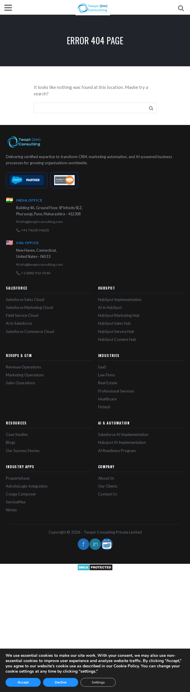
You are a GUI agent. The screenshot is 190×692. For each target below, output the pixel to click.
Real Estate (107, 382)
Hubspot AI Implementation (122, 442)
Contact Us (107, 494)
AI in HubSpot (110, 307)
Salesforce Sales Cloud (25, 299)
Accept (23, 682)
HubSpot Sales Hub (114, 323)
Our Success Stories (23, 450)
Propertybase (18, 478)
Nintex (11, 509)
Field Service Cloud (22, 315)
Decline (60, 682)
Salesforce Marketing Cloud (29, 307)
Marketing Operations (25, 375)
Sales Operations (20, 382)
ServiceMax (16, 502)
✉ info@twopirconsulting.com (39, 221)
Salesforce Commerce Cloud (30, 331)
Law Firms (106, 375)
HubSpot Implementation (119, 299)
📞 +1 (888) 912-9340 (33, 273)
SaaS (102, 367)
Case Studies (17, 434)
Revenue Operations (23, 367)
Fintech (104, 407)
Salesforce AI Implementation (123, 434)
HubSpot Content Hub (117, 339)
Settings (98, 682)
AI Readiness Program (117, 450)
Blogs (10, 442)
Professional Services (116, 391)
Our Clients (107, 486)
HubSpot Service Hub (116, 331)
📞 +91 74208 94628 (32, 230)
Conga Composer (21, 494)
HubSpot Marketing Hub (119, 315)
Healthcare (107, 399)
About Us (106, 478)
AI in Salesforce (19, 323)
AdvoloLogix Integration (26, 486)
